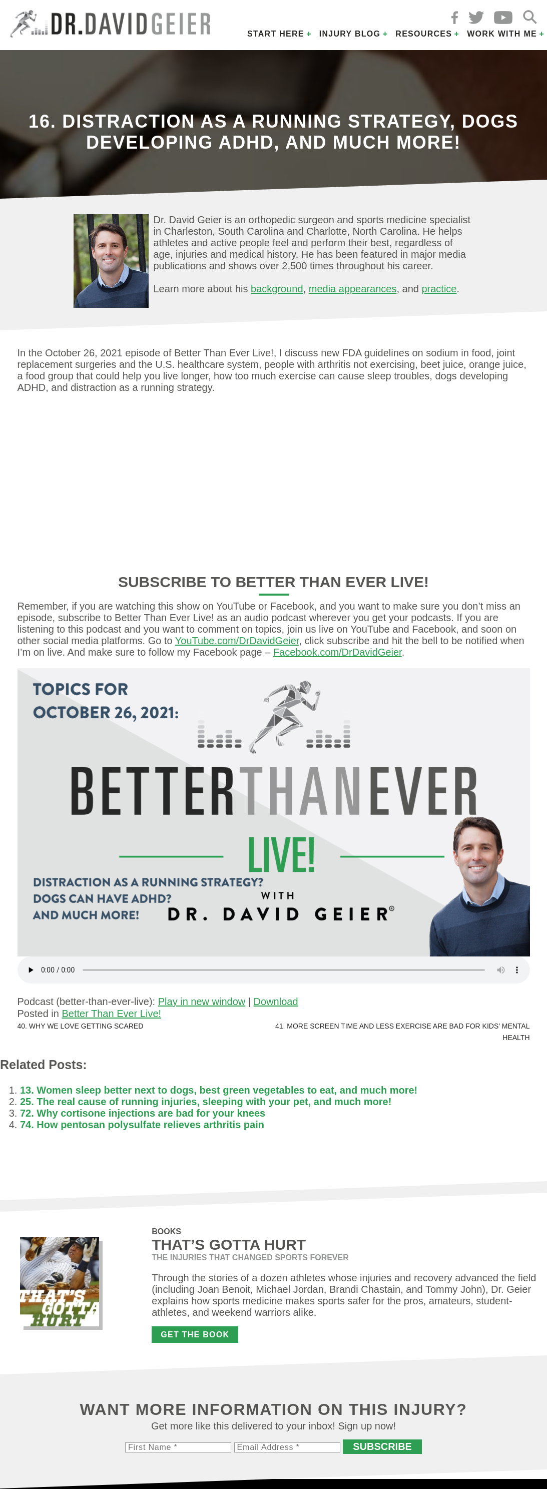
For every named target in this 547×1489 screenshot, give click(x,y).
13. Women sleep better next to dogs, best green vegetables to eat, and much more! (218, 1090)
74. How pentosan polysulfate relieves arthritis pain (142, 1124)
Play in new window (202, 1001)
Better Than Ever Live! (111, 1013)
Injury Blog (350, 34)
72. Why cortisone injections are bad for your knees (142, 1113)
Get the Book (195, 1334)
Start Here (275, 34)
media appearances (353, 288)
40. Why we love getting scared (81, 1026)
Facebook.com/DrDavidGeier (337, 652)
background (277, 288)
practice (438, 288)
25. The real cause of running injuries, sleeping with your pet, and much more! (205, 1101)
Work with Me (502, 34)
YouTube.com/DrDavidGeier (237, 640)
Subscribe (382, 1446)
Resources (423, 34)
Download (276, 1001)
